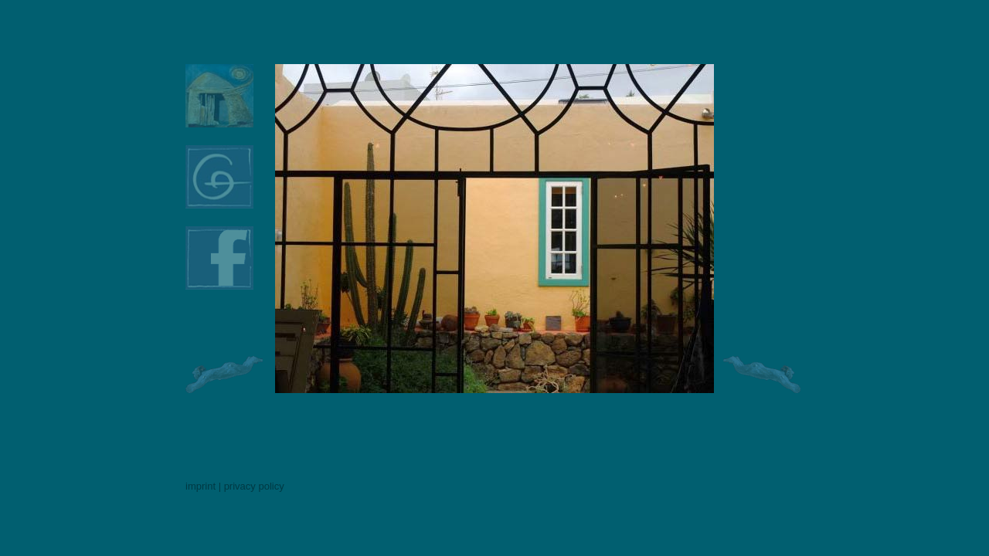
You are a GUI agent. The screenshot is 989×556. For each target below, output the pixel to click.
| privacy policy (251, 486)
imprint (200, 486)
